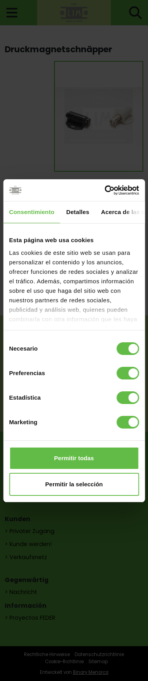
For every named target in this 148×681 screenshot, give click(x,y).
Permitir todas (74, 458)
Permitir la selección (74, 484)
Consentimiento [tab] (31, 212)
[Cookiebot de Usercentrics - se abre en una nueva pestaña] (105, 190)
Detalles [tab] (77, 212)
